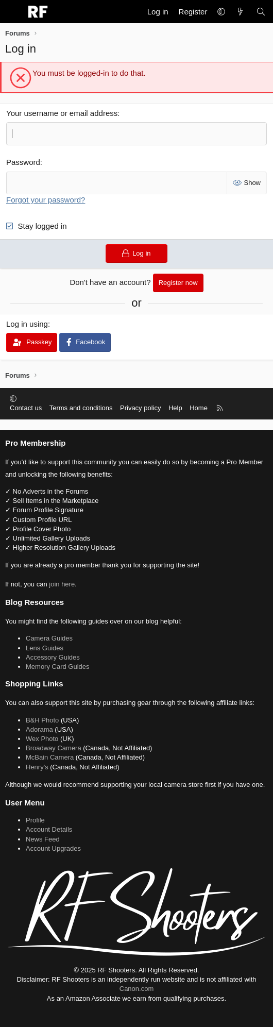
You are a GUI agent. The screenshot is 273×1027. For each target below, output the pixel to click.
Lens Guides (44, 648)
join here (62, 584)
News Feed (43, 839)
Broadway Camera (53, 748)
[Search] (261, 11)
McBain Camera (50, 757)
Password (23, 162)
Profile (35, 820)
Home (199, 408)
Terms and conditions (81, 408)
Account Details (49, 829)
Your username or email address (61, 113)
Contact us (26, 408)
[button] (221, 11)
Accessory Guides (53, 657)
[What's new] (240, 11)
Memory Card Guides (58, 666)
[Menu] (13, 12)
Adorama (39, 729)
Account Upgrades (53, 848)
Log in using (27, 323)
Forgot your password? (45, 199)
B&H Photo (42, 720)
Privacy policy (140, 408)
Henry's (37, 767)
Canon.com (136, 988)
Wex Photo (42, 739)
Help (175, 408)
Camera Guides (49, 638)
